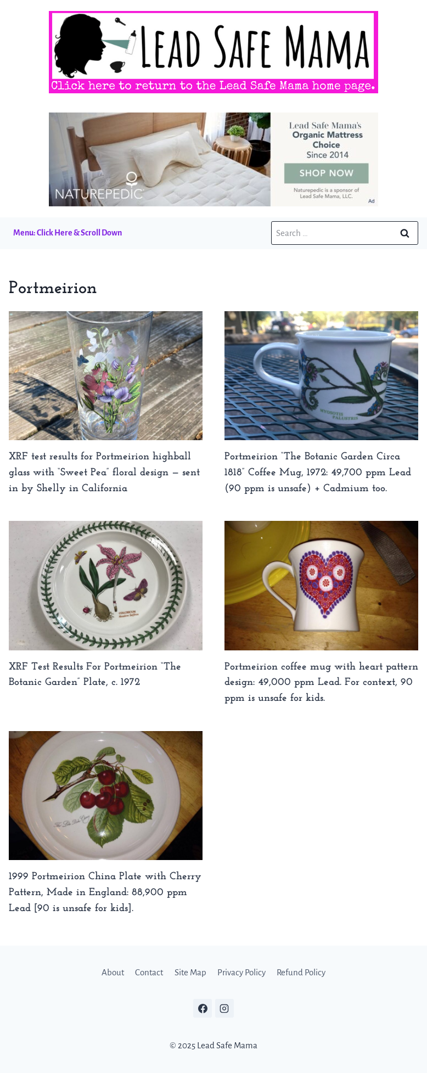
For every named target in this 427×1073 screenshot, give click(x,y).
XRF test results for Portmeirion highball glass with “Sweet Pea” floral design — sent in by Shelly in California (104, 473)
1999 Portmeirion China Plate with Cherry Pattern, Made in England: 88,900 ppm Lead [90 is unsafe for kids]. (105, 893)
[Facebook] (202, 1008)
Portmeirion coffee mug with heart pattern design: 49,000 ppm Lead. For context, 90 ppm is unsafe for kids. (321, 683)
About (113, 972)
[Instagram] (224, 1008)
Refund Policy (301, 972)
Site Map (190, 972)
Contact (149, 972)
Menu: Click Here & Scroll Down (67, 232)
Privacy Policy (241, 972)
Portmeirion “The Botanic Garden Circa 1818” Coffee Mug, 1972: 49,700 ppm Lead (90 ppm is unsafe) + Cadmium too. (317, 473)
